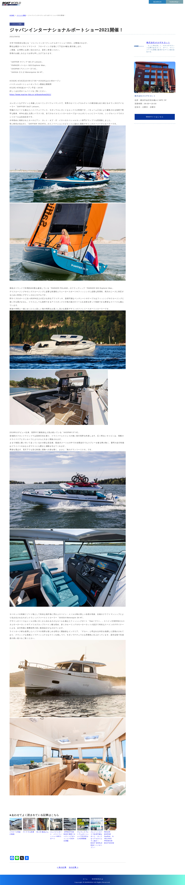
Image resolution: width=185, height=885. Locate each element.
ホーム (85, 877)
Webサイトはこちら (154, 115)
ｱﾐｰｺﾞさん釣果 (28, 830)
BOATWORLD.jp (97, 877)
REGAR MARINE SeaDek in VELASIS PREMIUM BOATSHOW (109, 835)
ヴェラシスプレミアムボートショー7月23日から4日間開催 (83, 833)
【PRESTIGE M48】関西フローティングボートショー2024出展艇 (69, 834)
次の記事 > (73, 865)
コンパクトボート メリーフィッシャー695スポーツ (56, 833)
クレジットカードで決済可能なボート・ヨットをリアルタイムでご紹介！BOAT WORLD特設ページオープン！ (96, 837)
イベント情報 (21, 13)
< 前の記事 (61, 865)
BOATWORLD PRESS (29, 6)
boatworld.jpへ (174, 2)
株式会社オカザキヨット (158, 41)
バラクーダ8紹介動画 (15, 831)
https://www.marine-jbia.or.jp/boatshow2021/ (30, 93)
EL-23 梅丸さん (43, 830)
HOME (12, 13)
